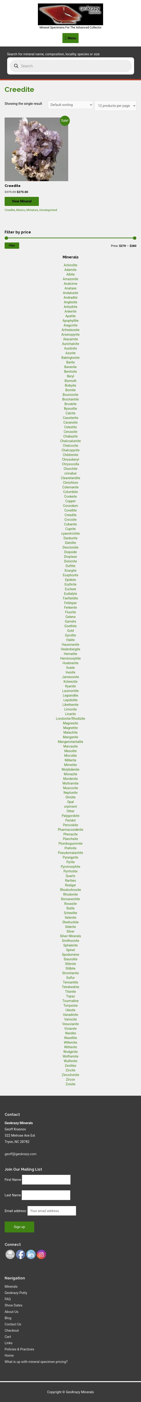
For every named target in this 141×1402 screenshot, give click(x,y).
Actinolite (70, 265)
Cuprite (70, 529)
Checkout (12, 1330)
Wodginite (70, 1052)
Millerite (70, 760)
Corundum (70, 506)
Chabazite (70, 436)
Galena (70, 617)
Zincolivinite (70, 1075)
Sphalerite (70, 945)
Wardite (70, 1033)
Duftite (70, 566)
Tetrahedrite (70, 987)
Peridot (70, 820)
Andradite (70, 297)
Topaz (70, 996)
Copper (70, 501)
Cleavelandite (70, 478)
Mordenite (70, 779)
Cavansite (70, 422)
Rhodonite (70, 894)
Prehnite (70, 848)
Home (9, 1356)
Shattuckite (70, 922)
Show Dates (13, 1305)
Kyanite (70, 686)
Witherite (70, 1047)
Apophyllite (70, 321)
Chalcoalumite (70, 441)
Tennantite (70, 982)
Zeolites (70, 1065)
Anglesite (70, 302)
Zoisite (70, 1084)
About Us (11, 1312)
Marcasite (70, 746)
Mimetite (70, 765)
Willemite (70, 1042)
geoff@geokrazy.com (21, 1154)
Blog (8, 1318)
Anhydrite (70, 307)
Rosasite (70, 904)
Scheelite (70, 913)
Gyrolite (70, 635)
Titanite (70, 991)
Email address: (16, 1211)
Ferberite (70, 607)
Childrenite (70, 455)
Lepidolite (71, 700)
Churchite (70, 469)
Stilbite (71, 968)
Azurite (70, 353)
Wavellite (70, 1038)
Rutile (70, 908)
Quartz (70, 876)
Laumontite (70, 691)
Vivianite (70, 1028)
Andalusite (70, 293)
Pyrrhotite (71, 871)
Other (70, 811)
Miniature (32, 210)
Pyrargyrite (70, 857)
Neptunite (71, 792)
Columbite (70, 492)
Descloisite (71, 547)
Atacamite (70, 339)
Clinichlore (70, 482)
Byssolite (70, 408)
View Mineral (24, 201)
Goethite (70, 626)
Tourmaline (70, 1001)
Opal (70, 802)
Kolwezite (70, 681)
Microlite (70, 755)
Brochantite (70, 399)
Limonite (70, 709)
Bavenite (70, 367)
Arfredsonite (70, 330)
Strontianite (70, 973)
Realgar (70, 885)
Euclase (70, 589)
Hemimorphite (70, 658)
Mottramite (70, 783)
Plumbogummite (70, 843)
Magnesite (70, 723)
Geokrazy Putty (16, 1293)
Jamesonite (70, 677)
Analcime (70, 283)
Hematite (70, 654)
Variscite (70, 1019)
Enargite (70, 570)
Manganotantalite (70, 742)
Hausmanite (70, 644)
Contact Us (13, 1324)
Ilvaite (70, 668)
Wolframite (70, 1056)
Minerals (11, 1287)
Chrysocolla (70, 464)
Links (8, 1343)
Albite (70, 274)
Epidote (70, 580)
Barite (70, 362)
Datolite (70, 543)
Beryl (70, 376)
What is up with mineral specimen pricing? (36, 1362)
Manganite (70, 737)
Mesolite (70, 751)
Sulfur (70, 978)
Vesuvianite (70, 1024)
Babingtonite (70, 358)
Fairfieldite (70, 598)
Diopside (70, 552)
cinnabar (70, 473)
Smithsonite (70, 941)
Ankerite (70, 311)
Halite (70, 640)
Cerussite (70, 432)
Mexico (20, 210)
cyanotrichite (70, 533)
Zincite (70, 1070)
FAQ (8, 1299)
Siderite (70, 927)
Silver (70, 931)
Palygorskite (71, 816)
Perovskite (70, 825)
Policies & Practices (19, 1349)
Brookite (70, 404)
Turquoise (70, 1005)
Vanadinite (70, 1015)
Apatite (70, 316)
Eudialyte (70, 594)
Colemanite (70, 487)
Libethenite (70, 705)
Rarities (70, 880)
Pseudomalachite (70, 853)
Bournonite (70, 395)
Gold (70, 631)
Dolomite (70, 561)
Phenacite (70, 834)
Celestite (70, 427)
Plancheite (70, 839)
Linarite (70, 714)
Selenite (70, 917)
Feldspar (70, 603)
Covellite (70, 510)
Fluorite (70, 612)
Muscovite (70, 788)
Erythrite (70, 584)
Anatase (70, 288)
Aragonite (70, 325)
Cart (8, 1337)
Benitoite (70, 371)
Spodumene (70, 954)
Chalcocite (70, 445)
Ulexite (70, 1010)
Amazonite (70, 279)
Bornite (70, 390)
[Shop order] (70, 105)
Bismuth (70, 381)
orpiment (70, 806)
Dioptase (70, 556)
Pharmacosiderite (70, 829)
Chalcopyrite (70, 450)
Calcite (71, 413)
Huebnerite (70, 663)
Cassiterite (70, 418)
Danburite (70, 538)
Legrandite (70, 695)
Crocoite (70, 519)
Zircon (70, 1079)
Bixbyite (70, 385)
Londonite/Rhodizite (70, 718)
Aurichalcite (70, 344)
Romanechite (70, 899)
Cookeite (70, 496)
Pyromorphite (70, 866)
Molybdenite (71, 769)
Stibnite (70, 964)
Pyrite (70, 862)
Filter (12, 245)
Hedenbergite (70, 649)
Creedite (10, 210)
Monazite (70, 774)
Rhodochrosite (70, 890)
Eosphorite (70, 575)
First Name (13, 1180)
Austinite (70, 348)
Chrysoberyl (70, 459)
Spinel (70, 950)
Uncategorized (48, 210)
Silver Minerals (70, 936)
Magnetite (70, 728)
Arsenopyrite (70, 334)
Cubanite (70, 524)
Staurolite (70, 959)
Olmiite (70, 797)
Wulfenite (70, 1061)
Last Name (13, 1195)
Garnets (70, 621)
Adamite (70, 270)
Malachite (70, 732)
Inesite (70, 672)
